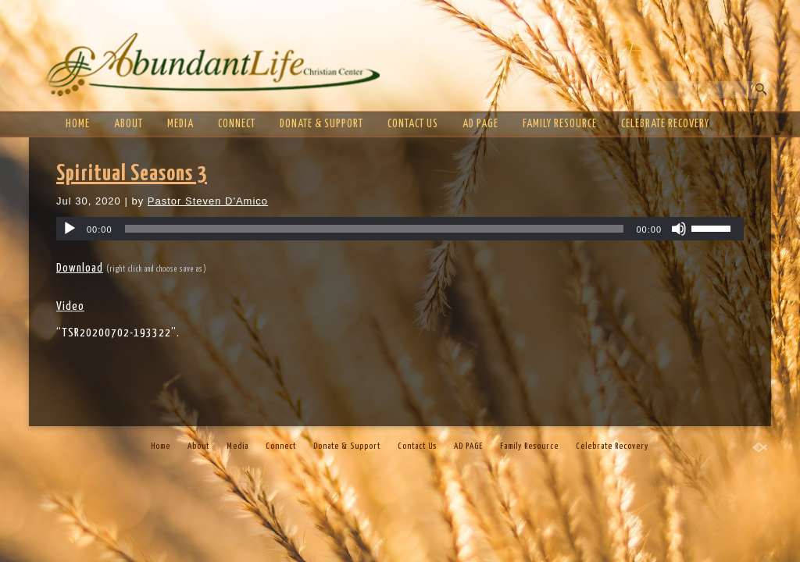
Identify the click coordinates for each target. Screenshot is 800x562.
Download (79, 268)
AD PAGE (480, 124)
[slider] (374, 229)
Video (70, 306)
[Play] (69, 229)
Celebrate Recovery (665, 124)
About (128, 124)
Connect (236, 124)
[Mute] (679, 229)
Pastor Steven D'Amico (208, 201)
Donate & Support (321, 124)
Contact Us (413, 124)
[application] (400, 228)
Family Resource (560, 124)
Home (78, 124)
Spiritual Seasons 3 (131, 174)
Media (180, 124)
